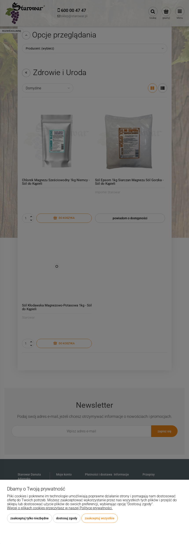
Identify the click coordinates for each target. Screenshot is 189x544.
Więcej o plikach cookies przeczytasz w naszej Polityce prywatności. (60, 508)
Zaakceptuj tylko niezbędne (29, 518)
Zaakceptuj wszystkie (99, 518)
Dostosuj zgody (66, 518)
